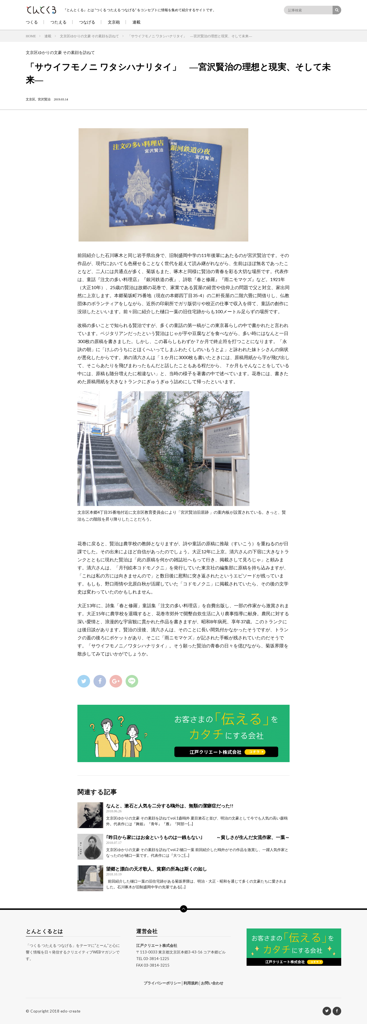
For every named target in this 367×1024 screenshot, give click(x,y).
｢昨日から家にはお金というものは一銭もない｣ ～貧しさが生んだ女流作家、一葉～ (198, 837)
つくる (32, 22)
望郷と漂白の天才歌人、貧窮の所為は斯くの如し (156, 868)
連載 (136, 22)
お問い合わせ (212, 983)
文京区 (30, 99)
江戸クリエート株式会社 (156, 945)
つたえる (58, 22)
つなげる (87, 22)
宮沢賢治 (44, 99)
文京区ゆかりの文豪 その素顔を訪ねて (60, 52)
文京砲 (114, 22)
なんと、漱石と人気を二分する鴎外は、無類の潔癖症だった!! (169, 805)
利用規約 (191, 983)
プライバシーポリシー (162, 983)
